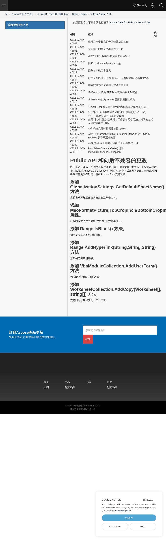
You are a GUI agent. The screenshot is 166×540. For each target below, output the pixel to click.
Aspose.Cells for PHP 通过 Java (52, 14)
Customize (115, 526)
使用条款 (83, 409)
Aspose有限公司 (74, 405)
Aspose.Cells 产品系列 (22, 14)
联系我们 (92, 409)
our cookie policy (123, 510)
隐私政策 (74, 409)
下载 (88, 381)
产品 (67, 381)
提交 (87, 339)
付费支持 (112, 387)
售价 (109, 381)
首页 (46, 381)
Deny (143, 526)
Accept (129, 518)
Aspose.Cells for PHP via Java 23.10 (129, 22)
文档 (46, 387)
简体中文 (140, 5)
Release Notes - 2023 (100, 14)
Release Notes (79, 14)
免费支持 (70, 387)
